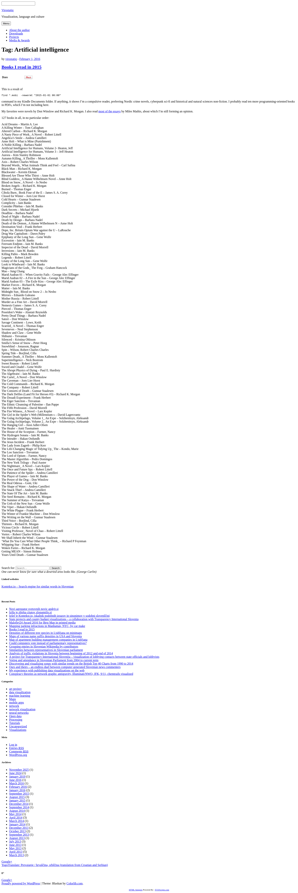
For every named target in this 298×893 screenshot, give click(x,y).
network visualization (22, 710)
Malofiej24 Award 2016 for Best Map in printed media (42, 623)
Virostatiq (7, 10)
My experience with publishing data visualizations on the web (46, 671)
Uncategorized (18, 727)
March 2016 (16, 784)
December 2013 (19, 828)
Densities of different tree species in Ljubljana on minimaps (45, 633)
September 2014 (19, 807)
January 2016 (17, 790)
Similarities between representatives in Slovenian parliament (46, 650)
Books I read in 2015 (21, 67)
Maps (12, 699)
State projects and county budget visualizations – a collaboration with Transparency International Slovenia (74, 619)
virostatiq (11, 59)
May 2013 (15, 848)
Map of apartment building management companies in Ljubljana (48, 640)
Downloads (16, 33)
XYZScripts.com (162, 890)
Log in (13, 745)
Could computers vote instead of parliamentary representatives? (48, 643)
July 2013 (15, 842)
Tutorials (14, 723)
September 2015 (19, 794)
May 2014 (15, 814)
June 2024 (15, 773)
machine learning (19, 696)
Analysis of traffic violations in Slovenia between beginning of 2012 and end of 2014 (61, 654)
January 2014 (17, 825)
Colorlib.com (75, 884)
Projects (14, 37)
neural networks (19, 713)
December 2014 (19, 804)
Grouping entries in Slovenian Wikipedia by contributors (43, 647)
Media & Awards (19, 40)
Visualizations (17, 730)
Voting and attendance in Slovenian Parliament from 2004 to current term (53, 660)
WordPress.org (18, 755)
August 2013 (17, 838)
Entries (16, 748)
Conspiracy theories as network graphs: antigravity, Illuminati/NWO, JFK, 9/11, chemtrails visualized (71, 674)
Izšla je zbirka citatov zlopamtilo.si (30, 613)
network (14, 706)
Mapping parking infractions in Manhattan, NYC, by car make (47, 626)
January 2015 (17, 801)
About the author (19, 30)
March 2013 (16, 855)
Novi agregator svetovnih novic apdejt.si (34, 609)
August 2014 (17, 811)
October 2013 (17, 831)
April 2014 (15, 818)
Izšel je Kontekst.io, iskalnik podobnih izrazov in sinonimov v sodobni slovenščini (59, 616)
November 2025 (19, 770)
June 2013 (15, 845)
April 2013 (15, 852)
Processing (15, 720)
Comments (19, 752)
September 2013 (19, 835)
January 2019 (17, 777)
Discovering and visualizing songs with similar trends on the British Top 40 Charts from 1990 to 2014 (71, 664)
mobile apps (16, 703)
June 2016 (15, 780)
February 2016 (18, 787)
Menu (6, 23)
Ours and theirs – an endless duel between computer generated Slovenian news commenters (64, 667)
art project (15, 689)
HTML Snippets (135, 890)
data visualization (19, 692)
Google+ (7, 862)
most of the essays (109, 112)
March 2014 (16, 821)
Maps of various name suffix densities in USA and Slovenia (45, 636)
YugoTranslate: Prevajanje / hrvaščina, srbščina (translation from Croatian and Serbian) (55, 865)
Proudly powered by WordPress (21, 884)
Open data (15, 716)
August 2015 (17, 797)
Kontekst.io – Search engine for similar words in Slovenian (38, 587)
